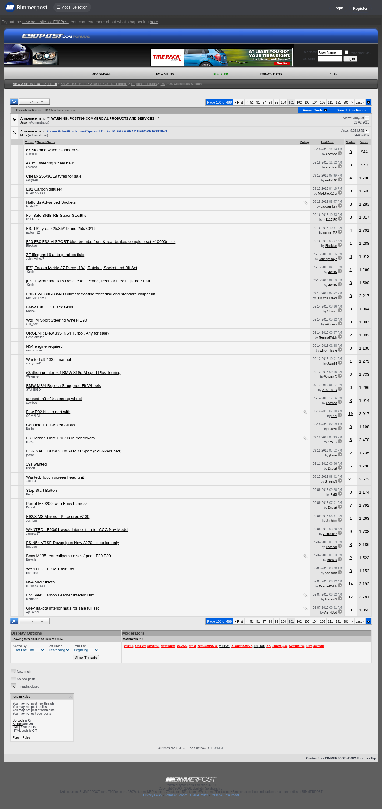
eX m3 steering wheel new (49, 163)
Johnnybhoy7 (35, 258)
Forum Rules (21, 737)
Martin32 (32, 206)
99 (276, 102)
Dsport (30, 468)
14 (350, 584)
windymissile (34, 350)
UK (163, 84)
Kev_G (332, 442)
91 (258, 102)
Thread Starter (46, 142)
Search (336, 74)
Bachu (30, 429)
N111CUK (33, 219)
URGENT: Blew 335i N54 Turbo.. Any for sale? (67, 333)
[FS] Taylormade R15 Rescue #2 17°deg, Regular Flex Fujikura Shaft (88, 281)
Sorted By (20, 646)
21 (350, 479)
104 (314, 102)
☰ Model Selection (72, 7)
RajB (29, 494)
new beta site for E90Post (45, 21)
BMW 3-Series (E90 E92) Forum (35, 84)
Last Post (327, 142)
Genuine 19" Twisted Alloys (50, 425)
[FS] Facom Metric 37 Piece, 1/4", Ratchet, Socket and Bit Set (81, 268)
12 (350, 597)
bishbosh (32, 573)
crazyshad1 (33, 363)
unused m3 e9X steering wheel (54, 398)
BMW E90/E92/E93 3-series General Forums (94, 84)
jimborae (31, 546)
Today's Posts (271, 74)
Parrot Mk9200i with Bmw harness (56, 503)
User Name (309, 52)
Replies (350, 142)
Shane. (31, 311)
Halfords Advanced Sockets (51, 202)
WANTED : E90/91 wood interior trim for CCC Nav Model (77, 529)
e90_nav (31, 324)
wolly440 (32, 180)
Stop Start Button (41, 490)
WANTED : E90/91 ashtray (50, 569)
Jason (24, 122)
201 (346, 102)
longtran (259, 646)
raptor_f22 (33, 232)
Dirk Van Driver (36, 298)
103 (306, 102)
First (239, 102)
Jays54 (332, 363)
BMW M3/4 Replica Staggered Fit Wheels (63, 385)
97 (264, 102)
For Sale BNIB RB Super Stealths (56, 215)
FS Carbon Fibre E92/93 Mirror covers (60, 438)
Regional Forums (144, 84)
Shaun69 (331, 481)
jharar (30, 455)
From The (79, 646)
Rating (304, 142)
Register (360, 8)
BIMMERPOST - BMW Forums (346, 758)
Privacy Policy (152, 795)
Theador (331, 547)
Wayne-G (32, 376)
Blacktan (31, 245)
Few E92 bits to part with (48, 412)
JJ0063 (31, 481)
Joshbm (31, 520)
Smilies (18, 724)
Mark (23, 135)
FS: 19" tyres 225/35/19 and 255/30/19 (61, 228)
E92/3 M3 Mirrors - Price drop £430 (57, 516)
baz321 (31, 442)
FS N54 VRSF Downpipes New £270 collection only (72, 542)
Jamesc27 (33, 533)
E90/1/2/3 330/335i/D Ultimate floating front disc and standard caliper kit (90, 294)
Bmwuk (31, 559)
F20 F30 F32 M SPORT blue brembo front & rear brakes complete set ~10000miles (100, 241)
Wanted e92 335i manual (48, 359)
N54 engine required (44, 346)
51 (252, 102)
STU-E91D (33, 389)
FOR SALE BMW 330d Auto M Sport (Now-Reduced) (73, 451)
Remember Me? (358, 53)
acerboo (31, 154)
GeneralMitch (35, 337)
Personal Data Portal (224, 795)
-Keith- (30, 271)
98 (270, 102)
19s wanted (36, 464)
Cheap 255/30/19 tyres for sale (53, 176)
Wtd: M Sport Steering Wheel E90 (56, 320)
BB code (18, 720)
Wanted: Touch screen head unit (55, 477)
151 (338, 102)
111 (330, 102)
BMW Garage (100, 74)
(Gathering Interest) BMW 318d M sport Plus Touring (73, 372)
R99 (334, 416)
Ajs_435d (32, 612)
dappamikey (328, 206)
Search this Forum (352, 110)
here (154, 21)
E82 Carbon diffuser (44, 189)
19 (350, 413)
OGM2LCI (33, 415)
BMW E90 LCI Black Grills (49, 307)
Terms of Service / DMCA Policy (186, 795)
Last (360, 102)
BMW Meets (165, 74)
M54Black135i (35, 193)
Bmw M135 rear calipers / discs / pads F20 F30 (68, 556)
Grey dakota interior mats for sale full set (62, 608)
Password (308, 59)
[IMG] (16, 727)
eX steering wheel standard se (53, 150)
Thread (29, 142)
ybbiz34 (224, 646)
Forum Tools (313, 110)
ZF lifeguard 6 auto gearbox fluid (55, 254)
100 (283, 102)
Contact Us (314, 758)
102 (299, 102)
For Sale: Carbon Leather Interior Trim (60, 595)
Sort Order (55, 646)
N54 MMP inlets (40, 582)
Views (364, 142)
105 (322, 102)
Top (373, 758)
